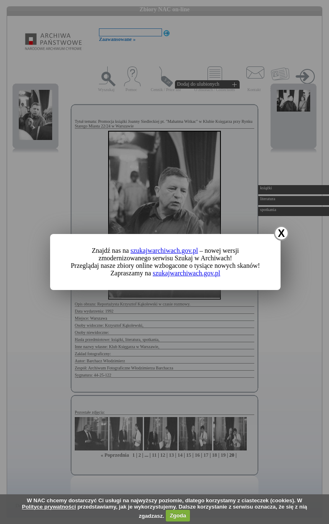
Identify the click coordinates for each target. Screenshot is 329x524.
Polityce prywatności (49, 507)
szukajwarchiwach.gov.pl (164, 250)
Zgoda (178, 515)
